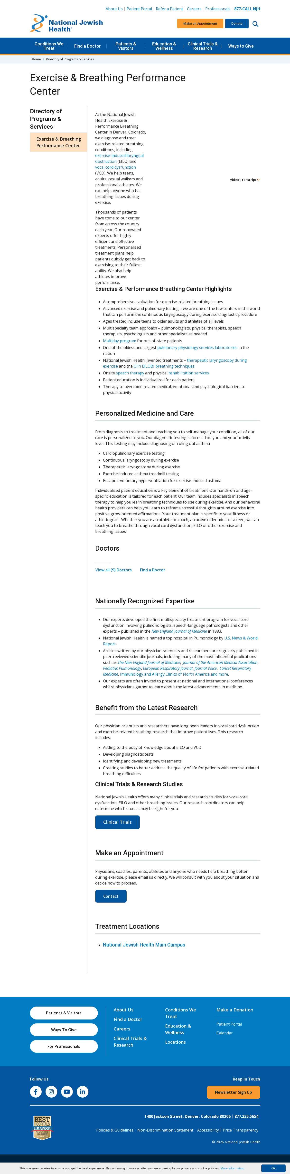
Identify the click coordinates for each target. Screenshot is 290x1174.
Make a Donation (234, 1010)
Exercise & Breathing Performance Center (58, 142)
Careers (194, 8)
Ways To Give (64, 1029)
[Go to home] (66, 24)
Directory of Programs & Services (46, 119)
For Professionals (63, 1046)
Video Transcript (245, 179)
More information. (232, 1168)
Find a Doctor (87, 46)
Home (36, 59)
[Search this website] (255, 24)
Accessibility (208, 1130)
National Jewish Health (242, 1142)
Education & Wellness (164, 46)
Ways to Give (241, 46)
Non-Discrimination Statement (165, 1130)
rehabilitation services (188, 373)
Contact (111, 896)
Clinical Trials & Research (203, 46)
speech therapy (130, 373)
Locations (175, 1042)
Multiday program (119, 340)
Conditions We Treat (49, 46)
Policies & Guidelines (114, 1130)
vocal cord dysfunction (115, 167)
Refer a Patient (169, 8)
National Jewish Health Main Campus (144, 945)
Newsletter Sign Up (233, 1092)
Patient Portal (139, 8)
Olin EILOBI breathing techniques (164, 366)
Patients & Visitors (126, 46)
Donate (237, 23)
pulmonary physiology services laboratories (197, 347)
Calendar (224, 1033)
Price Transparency (240, 1130)
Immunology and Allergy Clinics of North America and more (174, 674)
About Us (114, 8)
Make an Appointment (200, 23)
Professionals (217, 8)
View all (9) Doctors (113, 570)
